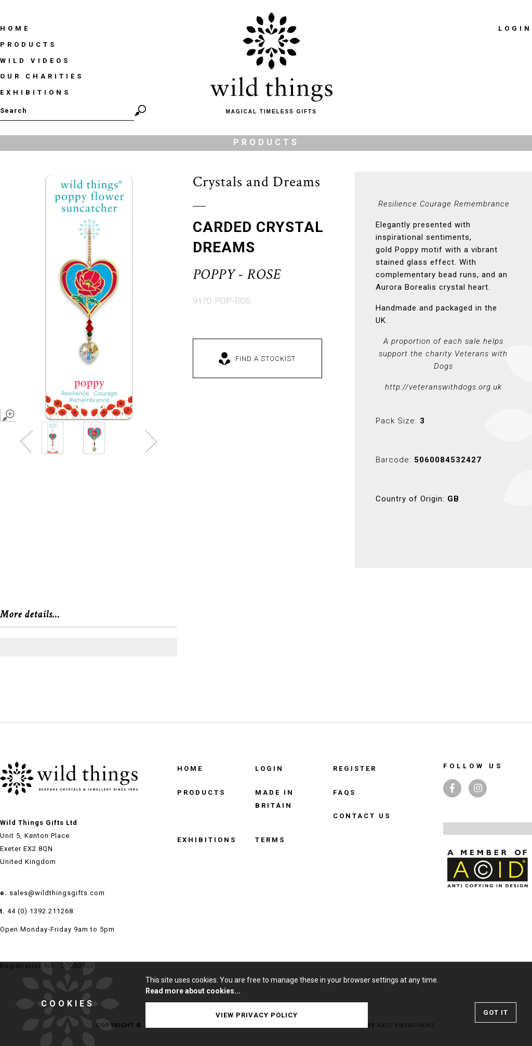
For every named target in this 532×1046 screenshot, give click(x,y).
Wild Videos (35, 60)
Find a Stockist (265, 359)
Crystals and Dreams (257, 181)
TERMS (270, 840)
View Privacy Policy (257, 1015)
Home (15, 28)
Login (515, 28)
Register (355, 768)
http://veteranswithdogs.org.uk (443, 387)
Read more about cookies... (193, 991)
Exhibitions (35, 92)
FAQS (344, 792)
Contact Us (362, 816)
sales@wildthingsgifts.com (57, 893)
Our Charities (42, 76)
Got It (495, 1012)
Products (28, 44)
